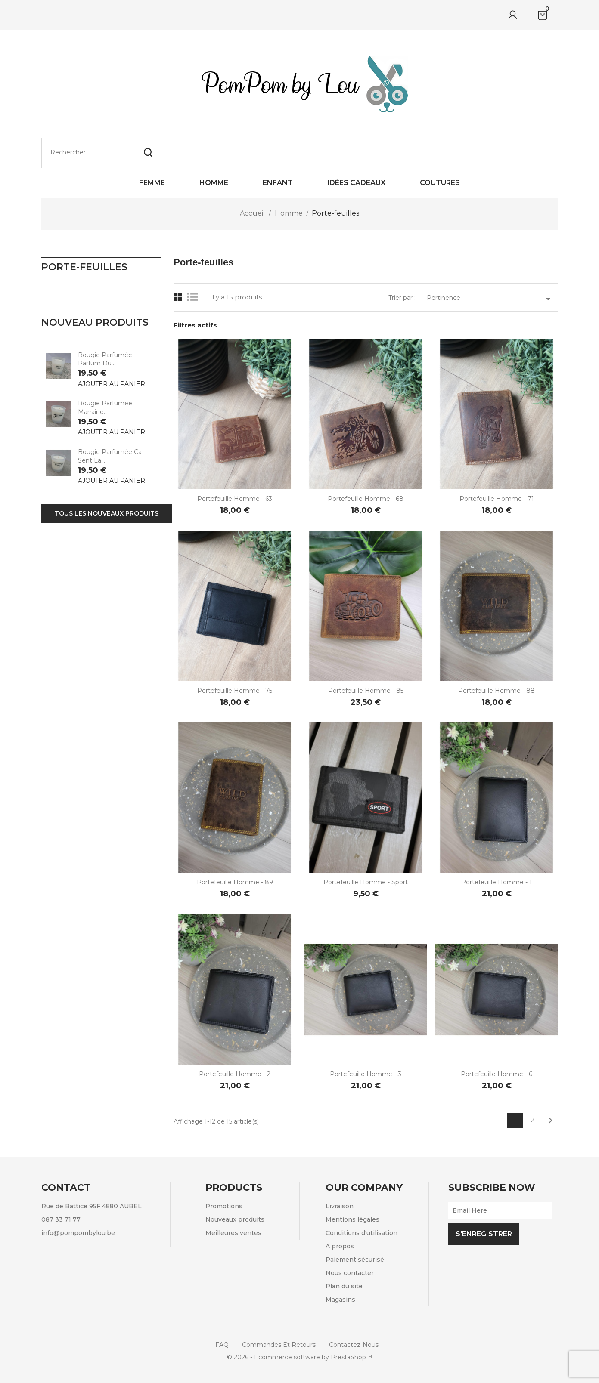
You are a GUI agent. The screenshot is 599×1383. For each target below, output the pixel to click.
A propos (340, 1216)
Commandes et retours (279, 1314)
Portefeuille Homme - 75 (234, 660)
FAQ (222, 1314)
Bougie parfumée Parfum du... (105, 329)
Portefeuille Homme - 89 (235, 852)
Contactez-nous (354, 1314)
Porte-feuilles (84, 237)
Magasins (340, 1269)
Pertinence (490, 269)
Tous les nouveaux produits (106, 483)
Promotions (223, 1176)
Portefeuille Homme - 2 (234, 1044)
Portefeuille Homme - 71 (496, 468)
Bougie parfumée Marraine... (105, 377)
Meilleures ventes (233, 1203)
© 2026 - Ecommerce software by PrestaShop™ (299, 1327)
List (195, 267)
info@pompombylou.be (78, 1203)
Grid (178, 267)
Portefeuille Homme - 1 (496, 852)
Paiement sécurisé (355, 1229)
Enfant (278, 152)
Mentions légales (352, 1189)
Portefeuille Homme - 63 (234, 468)
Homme (213, 152)
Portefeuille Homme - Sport (365, 852)
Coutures (440, 152)
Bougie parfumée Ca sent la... (110, 426)
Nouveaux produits (234, 1189)
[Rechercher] (101, 15)
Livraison (340, 1176)
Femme (152, 152)
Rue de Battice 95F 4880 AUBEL (91, 1176)
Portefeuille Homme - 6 (496, 1044)
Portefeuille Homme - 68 (365, 468)
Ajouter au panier (111, 354)
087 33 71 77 (61, 1189)
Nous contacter (350, 1243)
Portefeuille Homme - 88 (496, 660)
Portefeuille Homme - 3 (365, 1044)
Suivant (550, 1090)
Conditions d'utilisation (361, 1203)
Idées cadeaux (356, 152)
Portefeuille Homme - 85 (365, 660)
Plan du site (344, 1256)
